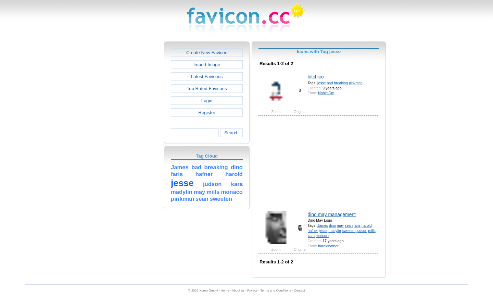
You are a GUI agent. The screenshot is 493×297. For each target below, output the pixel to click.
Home (225, 290)
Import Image (206, 64)
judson (361, 230)
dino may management (332, 214)
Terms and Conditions (275, 290)
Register (206, 112)
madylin (334, 230)
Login (206, 100)
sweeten (349, 230)
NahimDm (326, 93)
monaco (322, 236)
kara (311, 236)
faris (357, 225)
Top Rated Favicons (207, 88)
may (340, 225)
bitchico (316, 76)
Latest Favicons (207, 76)
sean (349, 225)
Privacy (252, 290)
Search (231, 132)
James (322, 225)
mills (372, 230)
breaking (341, 83)
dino (332, 225)
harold (367, 225)
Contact (299, 290)
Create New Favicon (206, 52)
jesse (321, 83)
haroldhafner (328, 246)
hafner (313, 230)
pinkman (356, 83)
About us (238, 290)
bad (330, 83)
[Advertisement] (134, 144)
